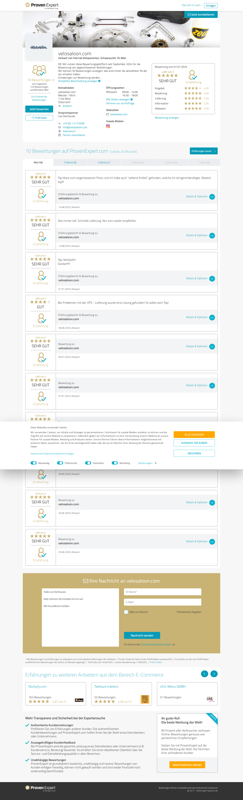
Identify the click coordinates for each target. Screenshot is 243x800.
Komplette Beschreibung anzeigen (79, 81)
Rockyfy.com (38, 686)
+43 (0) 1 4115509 (73, 123)
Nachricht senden (142, 635)
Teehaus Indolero (106, 686)
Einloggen (211, 5)
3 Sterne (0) (137, 162)
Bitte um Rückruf (139, 612)
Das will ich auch (191, 5)
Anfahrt (67, 106)
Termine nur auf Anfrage (120, 103)
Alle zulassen (194, 765)
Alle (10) (38, 162)
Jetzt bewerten (39, 109)
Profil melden (156, 662)
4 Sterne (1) (104, 162)
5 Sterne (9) (70, 162)
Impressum (37, 784)
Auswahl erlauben (194, 773)
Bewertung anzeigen (155, 117)
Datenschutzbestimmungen (59, 784)
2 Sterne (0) (171, 162)
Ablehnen (194, 784)
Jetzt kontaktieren (201, 14)
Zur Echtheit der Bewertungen (39, 98)
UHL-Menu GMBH (173, 686)
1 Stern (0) (204, 162)
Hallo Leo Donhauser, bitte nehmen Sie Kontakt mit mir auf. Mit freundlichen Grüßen (80, 617)
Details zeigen (145, 793)
